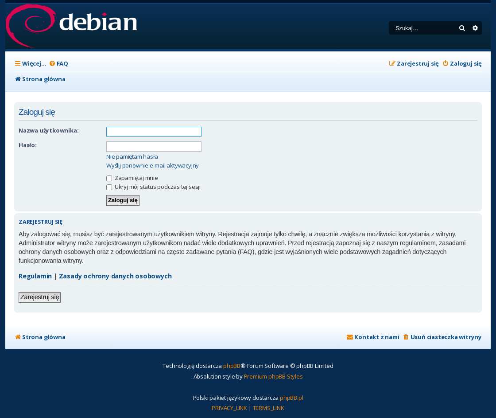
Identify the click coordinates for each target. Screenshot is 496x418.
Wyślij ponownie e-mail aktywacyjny (152, 165)
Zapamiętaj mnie (132, 178)
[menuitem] (58, 63)
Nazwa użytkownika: (48, 130)
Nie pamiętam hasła (132, 156)
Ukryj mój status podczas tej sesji (153, 187)
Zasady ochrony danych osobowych (115, 276)
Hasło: (28, 145)
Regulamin (35, 276)
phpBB (231, 366)
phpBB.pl (291, 398)
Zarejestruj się (39, 297)
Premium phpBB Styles (273, 376)
